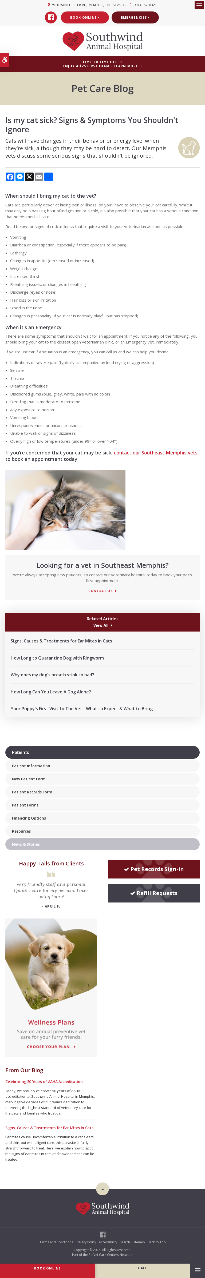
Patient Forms (25, 804)
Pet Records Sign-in (154, 868)
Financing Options (29, 817)
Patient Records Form (32, 791)
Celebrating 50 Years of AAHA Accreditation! (44, 1081)
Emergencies (135, 17)
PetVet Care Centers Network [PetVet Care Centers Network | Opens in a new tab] (110, 1254)
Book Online (85, 17)
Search (125, 1241)
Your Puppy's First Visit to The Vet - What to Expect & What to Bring (82, 708)
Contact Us (100, 591)
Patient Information (31, 765)
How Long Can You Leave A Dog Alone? (51, 691)
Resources (21, 830)
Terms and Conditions (56, 1241)
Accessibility (108, 1241)
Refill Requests (154, 892)
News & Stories (26, 843)
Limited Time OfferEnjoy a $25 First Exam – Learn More (100, 63)
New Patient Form (29, 778)
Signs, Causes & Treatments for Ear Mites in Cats (61, 640)
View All (100, 624)
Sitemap (139, 1241)
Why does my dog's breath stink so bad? (52, 674)
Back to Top (157, 1241)
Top (102, 1188)
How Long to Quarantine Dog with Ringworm (57, 657)
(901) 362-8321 (145, 5)
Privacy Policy (86, 1241)
